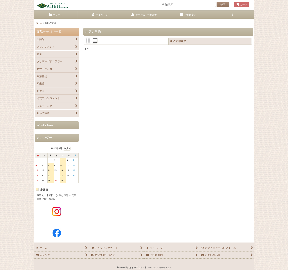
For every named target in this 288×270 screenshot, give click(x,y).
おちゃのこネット (138, 267)
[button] (232, 15)
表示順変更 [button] (178, 41)
